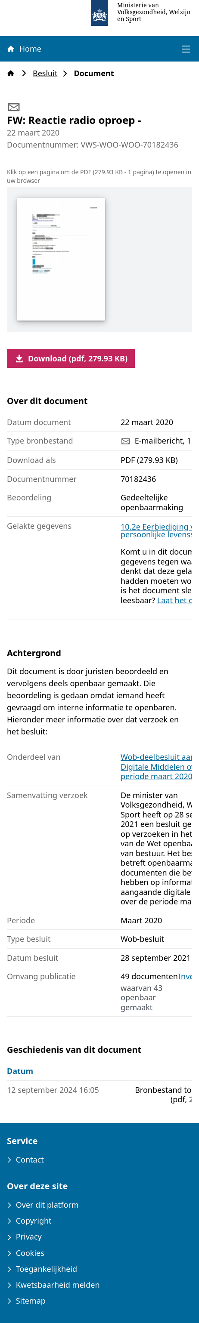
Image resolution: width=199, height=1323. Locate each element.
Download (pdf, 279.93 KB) (70, 358)
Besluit (47, 73)
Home (23, 48)
